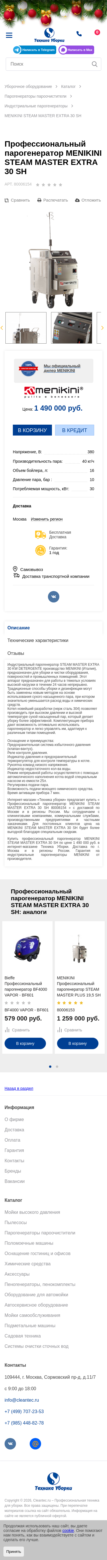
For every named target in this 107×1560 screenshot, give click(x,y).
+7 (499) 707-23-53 (24, 1411)
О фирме (14, 1119)
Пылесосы (16, 1222)
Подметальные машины (30, 1325)
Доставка (14, 1129)
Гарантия (14, 1150)
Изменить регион (46, 519)
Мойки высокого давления (32, 1212)
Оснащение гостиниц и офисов (37, 1253)
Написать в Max (80, 50)
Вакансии (15, 1181)
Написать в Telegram (38, 50)
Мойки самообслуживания (32, 1315)
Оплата (12, 1140)
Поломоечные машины (29, 1243)
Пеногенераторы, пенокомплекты (40, 1284)
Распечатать (55, 200)
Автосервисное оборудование (36, 1305)
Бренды (13, 1171)
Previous (1, 328)
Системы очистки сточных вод (36, 1346)
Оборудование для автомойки (36, 1294)
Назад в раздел (19, 1088)
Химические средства (28, 1263)
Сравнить (20, 200)
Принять (13, 1551)
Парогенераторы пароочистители (40, 1232)
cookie (68, 1530)
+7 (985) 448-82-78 (24, 1423)
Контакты (14, 1160)
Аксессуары (17, 1274)
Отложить (91, 200)
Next (102, 328)
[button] (50, 1066)
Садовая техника (23, 1336)
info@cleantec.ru (22, 1400)
